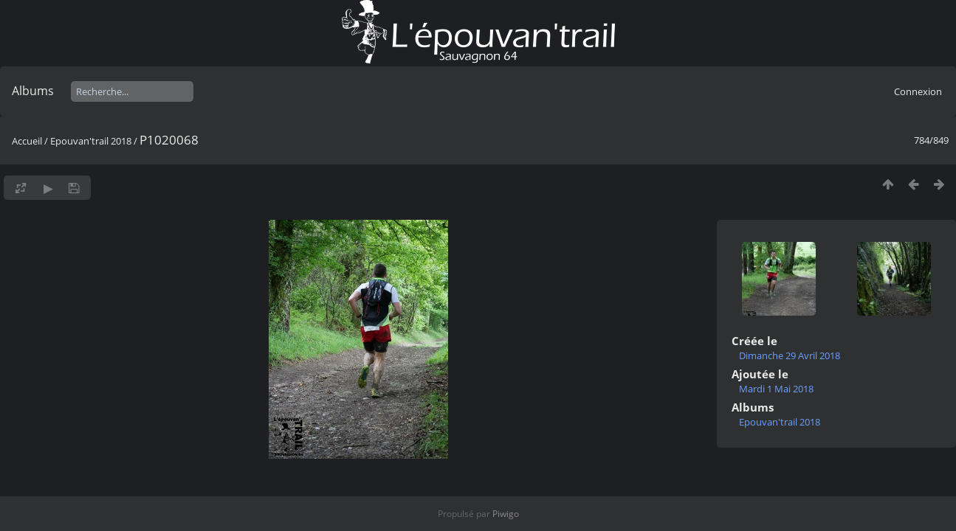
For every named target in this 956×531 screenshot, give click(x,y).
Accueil (27, 141)
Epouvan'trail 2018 (90, 141)
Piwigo (505, 513)
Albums (33, 91)
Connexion (918, 91)
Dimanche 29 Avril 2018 (789, 355)
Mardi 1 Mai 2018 (776, 388)
